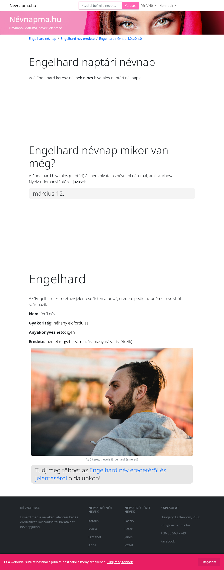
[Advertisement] (112, 115)
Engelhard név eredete (78, 38)
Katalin (93, 521)
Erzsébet (94, 537)
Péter (128, 529)
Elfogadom (209, 562)
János (128, 537)
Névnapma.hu (23, 5)
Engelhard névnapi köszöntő (120, 38)
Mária (92, 529)
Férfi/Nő (147, 5)
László (129, 521)
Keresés (130, 5)
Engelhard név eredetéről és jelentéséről (100, 474)
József (128, 545)
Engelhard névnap (42, 38)
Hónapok (166, 5)
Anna (92, 545)
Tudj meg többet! (120, 562)
